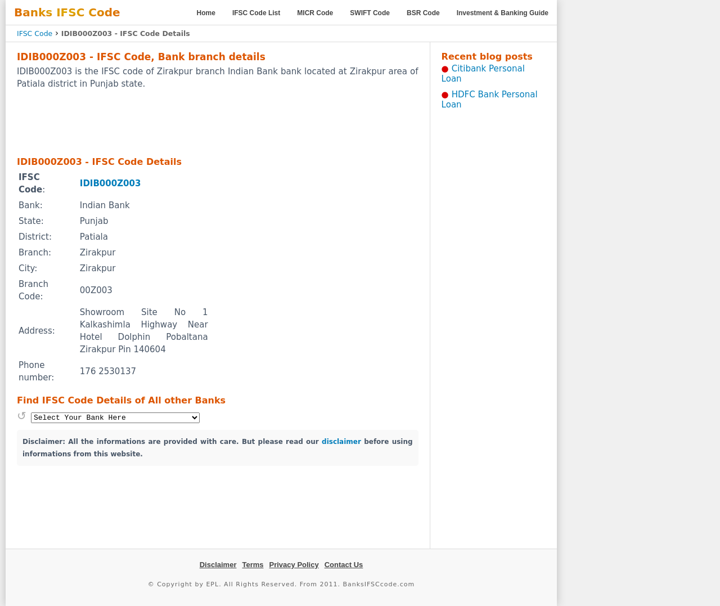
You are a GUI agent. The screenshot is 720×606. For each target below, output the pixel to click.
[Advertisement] (217, 122)
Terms (252, 564)
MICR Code (315, 13)
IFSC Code (34, 33)
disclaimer (341, 442)
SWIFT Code (370, 13)
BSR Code (423, 13)
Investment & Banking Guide (502, 13)
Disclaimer (218, 564)
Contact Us (344, 564)
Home (206, 13)
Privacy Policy (294, 564)
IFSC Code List (256, 13)
